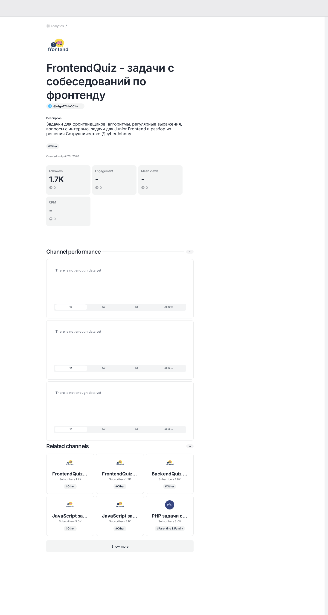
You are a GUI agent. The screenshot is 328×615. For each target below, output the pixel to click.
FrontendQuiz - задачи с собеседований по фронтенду (70, 474)
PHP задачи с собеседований (170, 516)
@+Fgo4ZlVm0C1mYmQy (67, 106)
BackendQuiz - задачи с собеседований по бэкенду (170, 474)
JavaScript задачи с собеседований (70, 516)
